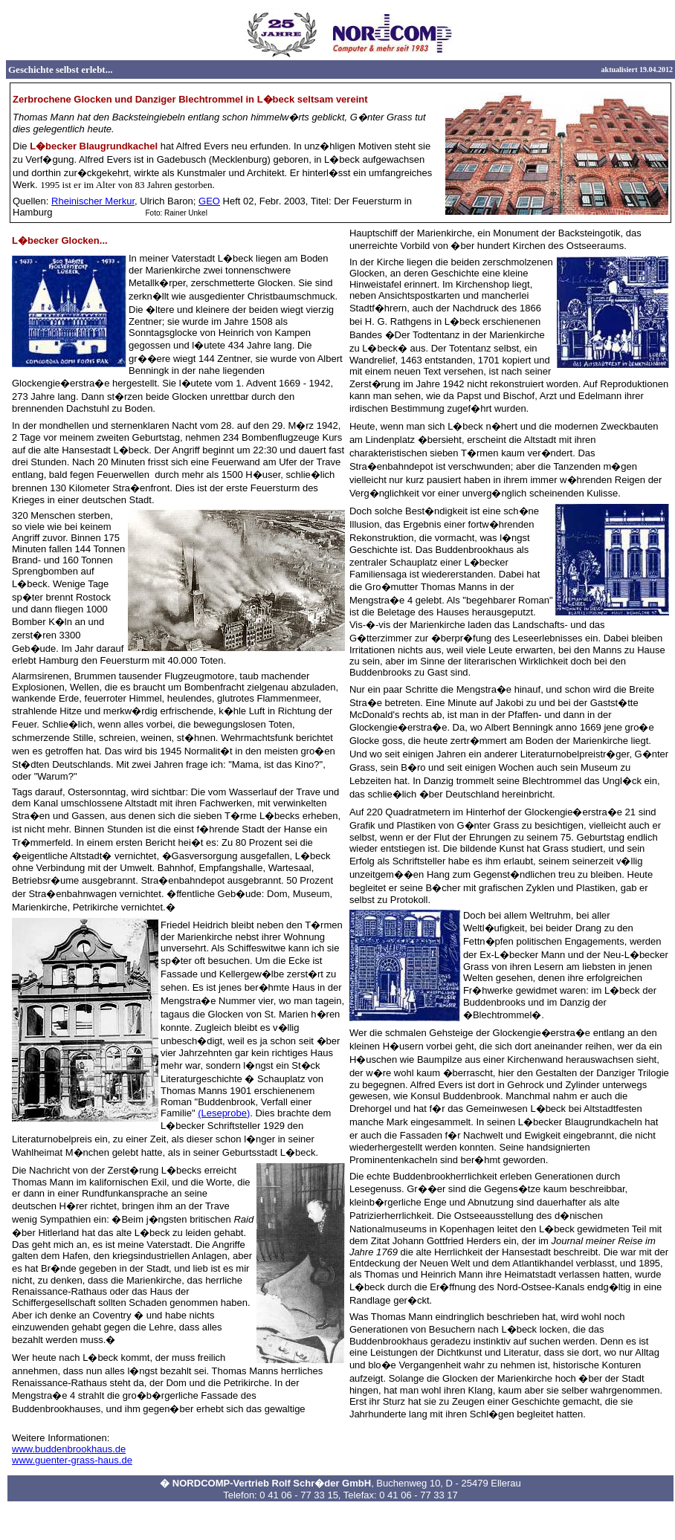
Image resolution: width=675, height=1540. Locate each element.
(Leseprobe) (224, 1113)
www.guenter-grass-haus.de (72, 1460)
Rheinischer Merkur (93, 201)
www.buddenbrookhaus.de (69, 1449)
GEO (209, 201)
